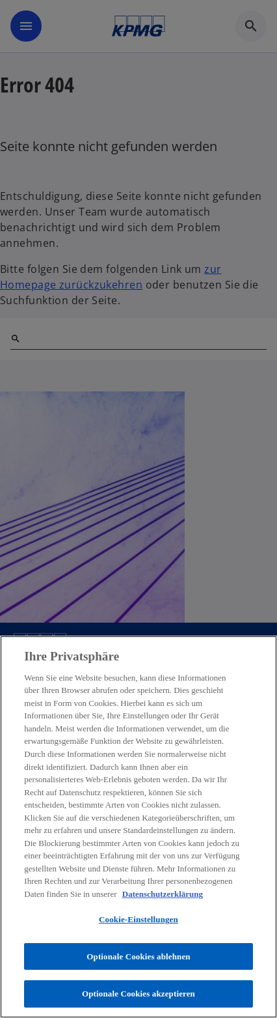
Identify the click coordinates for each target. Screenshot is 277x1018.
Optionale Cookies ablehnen (138, 956)
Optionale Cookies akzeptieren (138, 993)
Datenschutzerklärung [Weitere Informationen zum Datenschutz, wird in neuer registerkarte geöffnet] (162, 894)
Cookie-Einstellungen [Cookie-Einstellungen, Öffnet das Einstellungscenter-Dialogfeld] (138, 919)
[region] (138, 827)
